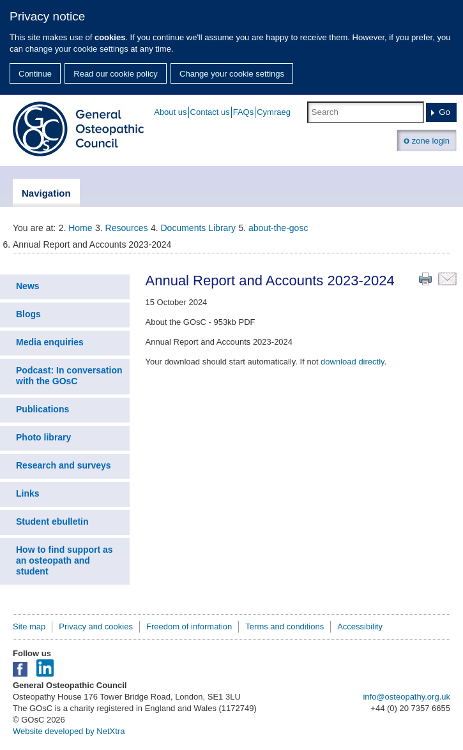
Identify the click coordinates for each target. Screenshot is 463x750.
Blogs (28, 314)
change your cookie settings (77, 49)
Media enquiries (50, 342)
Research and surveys (63, 465)
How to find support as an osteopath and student (64, 560)
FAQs (243, 112)
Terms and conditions (284, 626)
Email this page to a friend (447, 279)
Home (80, 228)
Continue (35, 74)
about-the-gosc (278, 228)
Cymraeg (274, 112)
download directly (352, 361)
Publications (42, 409)
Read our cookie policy (115, 74)
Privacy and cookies (96, 626)
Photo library (43, 437)
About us (170, 112)
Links (28, 493)
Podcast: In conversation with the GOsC (69, 375)
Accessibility (360, 626)
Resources (126, 228)
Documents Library (198, 228)
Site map (29, 626)
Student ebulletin (52, 521)
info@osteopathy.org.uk (406, 696)
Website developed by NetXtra (69, 731)
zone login (427, 140)
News (28, 286)
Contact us (210, 112)
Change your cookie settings (231, 74)
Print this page (425, 279)
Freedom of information (189, 626)
